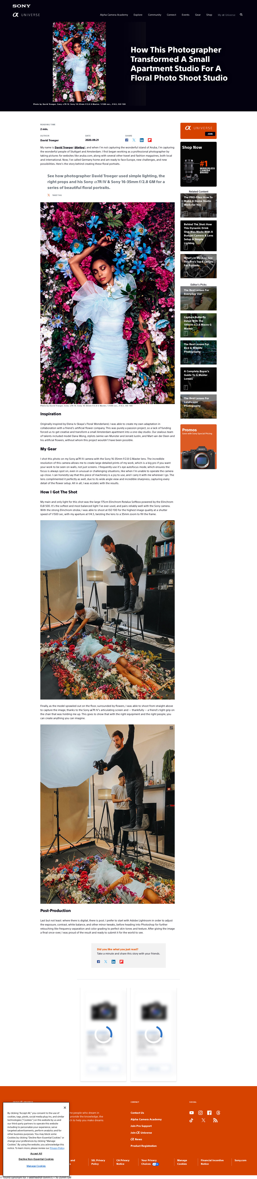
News (136, 1139)
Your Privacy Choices (150, 1162)
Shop (209, 14)
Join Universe (141, 1132)
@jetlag (79, 147)
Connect (171, 14)
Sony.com (240, 1160)
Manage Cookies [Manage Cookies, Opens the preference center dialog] (36, 1165)
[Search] (241, 14)
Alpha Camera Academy (114, 14)
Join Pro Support (141, 1125)
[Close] (65, 1108)
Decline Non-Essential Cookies (36, 1158)
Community (154, 14)
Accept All (36, 1153)
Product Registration (144, 1145)
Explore (138, 14)
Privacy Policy (57, 1147)
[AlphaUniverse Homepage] (26, 15)
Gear (198, 14)
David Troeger (64, 147)
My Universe (226, 15)
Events (185, 14)
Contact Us (137, 1112)
